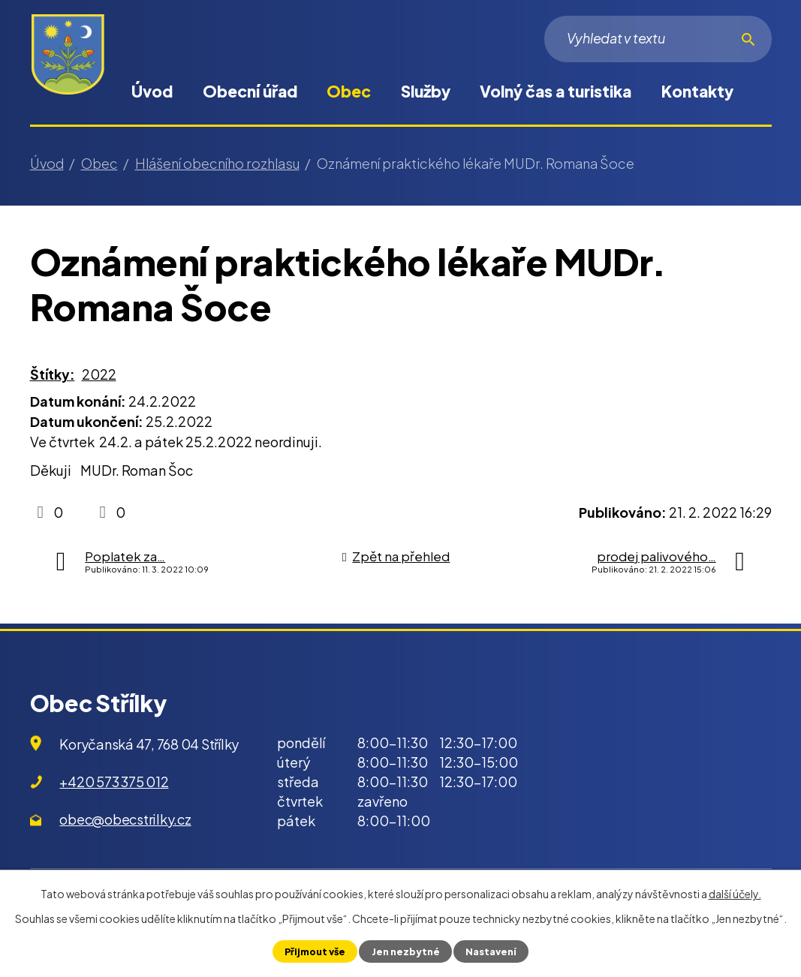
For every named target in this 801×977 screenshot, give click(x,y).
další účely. (735, 893)
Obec (349, 91)
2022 (99, 374)
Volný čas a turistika (555, 91)
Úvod (152, 91)
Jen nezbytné (406, 951)
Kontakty (697, 91)
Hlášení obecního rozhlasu (217, 163)
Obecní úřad (250, 91)
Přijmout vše (315, 951)
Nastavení (490, 951)
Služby (425, 91)
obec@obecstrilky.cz (125, 819)
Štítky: (52, 374)
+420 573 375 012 (113, 781)
